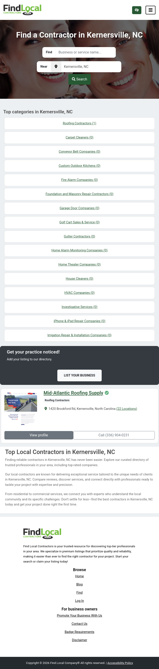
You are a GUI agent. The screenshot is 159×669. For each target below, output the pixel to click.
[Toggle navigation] (151, 10)
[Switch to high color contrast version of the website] (136, 10)
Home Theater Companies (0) (79, 264)
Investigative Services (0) (79, 307)
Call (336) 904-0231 (114, 435)
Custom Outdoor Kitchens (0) (79, 166)
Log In (79, 601)
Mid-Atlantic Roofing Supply (73, 393)
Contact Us (80, 624)
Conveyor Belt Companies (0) (79, 152)
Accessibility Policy (120, 663)
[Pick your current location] (56, 66)
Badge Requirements (79, 632)
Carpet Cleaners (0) (79, 137)
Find (80, 593)
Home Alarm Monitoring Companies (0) (79, 250)
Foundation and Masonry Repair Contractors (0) (80, 194)
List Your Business (79, 375)
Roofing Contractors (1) (79, 123)
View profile (38, 435)
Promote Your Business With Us (79, 616)
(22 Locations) (126, 409)
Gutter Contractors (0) (79, 236)
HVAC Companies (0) (79, 293)
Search (79, 79)
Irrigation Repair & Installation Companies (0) (79, 335)
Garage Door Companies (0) (79, 208)
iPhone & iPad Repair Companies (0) (79, 321)
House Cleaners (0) (79, 279)
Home (79, 576)
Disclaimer (79, 640)
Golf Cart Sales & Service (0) (79, 222)
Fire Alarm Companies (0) (79, 180)
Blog (79, 584)
